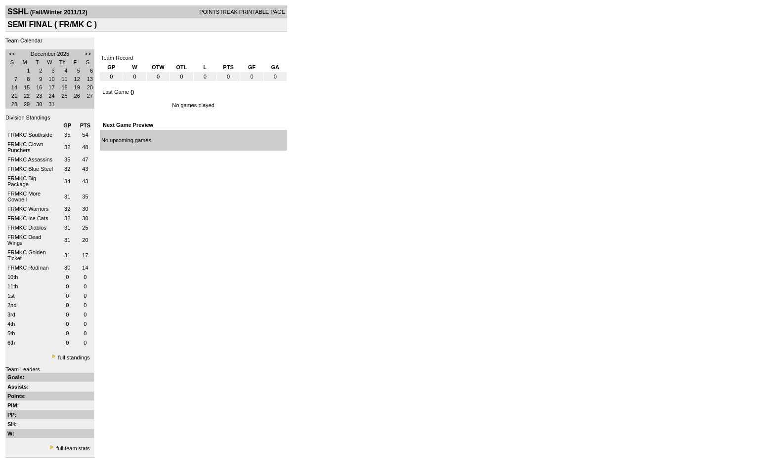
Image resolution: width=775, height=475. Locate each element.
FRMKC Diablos (26, 228)
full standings (74, 357)
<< (12, 54)
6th (11, 343)
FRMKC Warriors (27, 209)
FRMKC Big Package (21, 181)
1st (11, 296)
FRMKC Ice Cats (27, 218)
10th (12, 277)
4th (11, 324)
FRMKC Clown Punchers (25, 147)
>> (88, 54)
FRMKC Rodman (28, 268)
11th (12, 286)
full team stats (73, 448)
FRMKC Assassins (29, 159)
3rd (11, 314)
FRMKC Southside (29, 135)
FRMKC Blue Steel (30, 169)
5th (11, 333)
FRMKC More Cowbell (24, 196)
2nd (11, 305)
